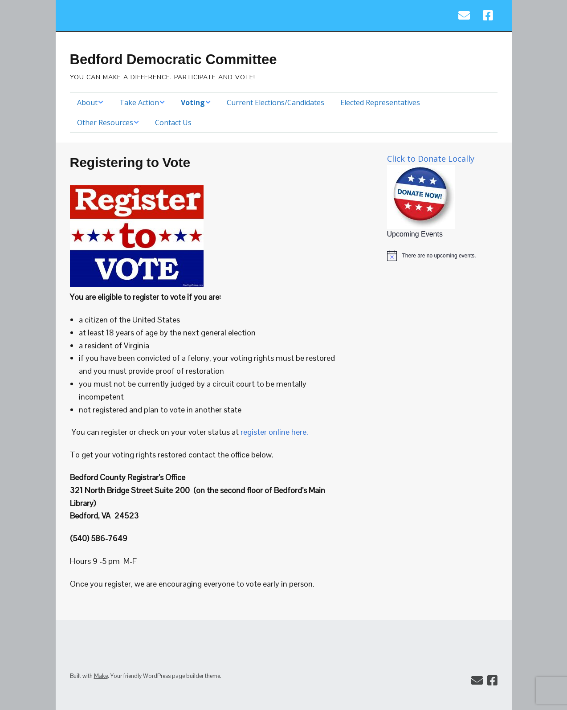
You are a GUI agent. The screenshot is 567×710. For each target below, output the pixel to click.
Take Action (139, 102)
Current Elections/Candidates (275, 102)
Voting (193, 102)
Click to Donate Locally (430, 158)
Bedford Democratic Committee (173, 59)
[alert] (442, 255)
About (87, 102)
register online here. (274, 432)
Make (101, 676)
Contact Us (173, 122)
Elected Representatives (380, 102)
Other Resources (105, 122)
